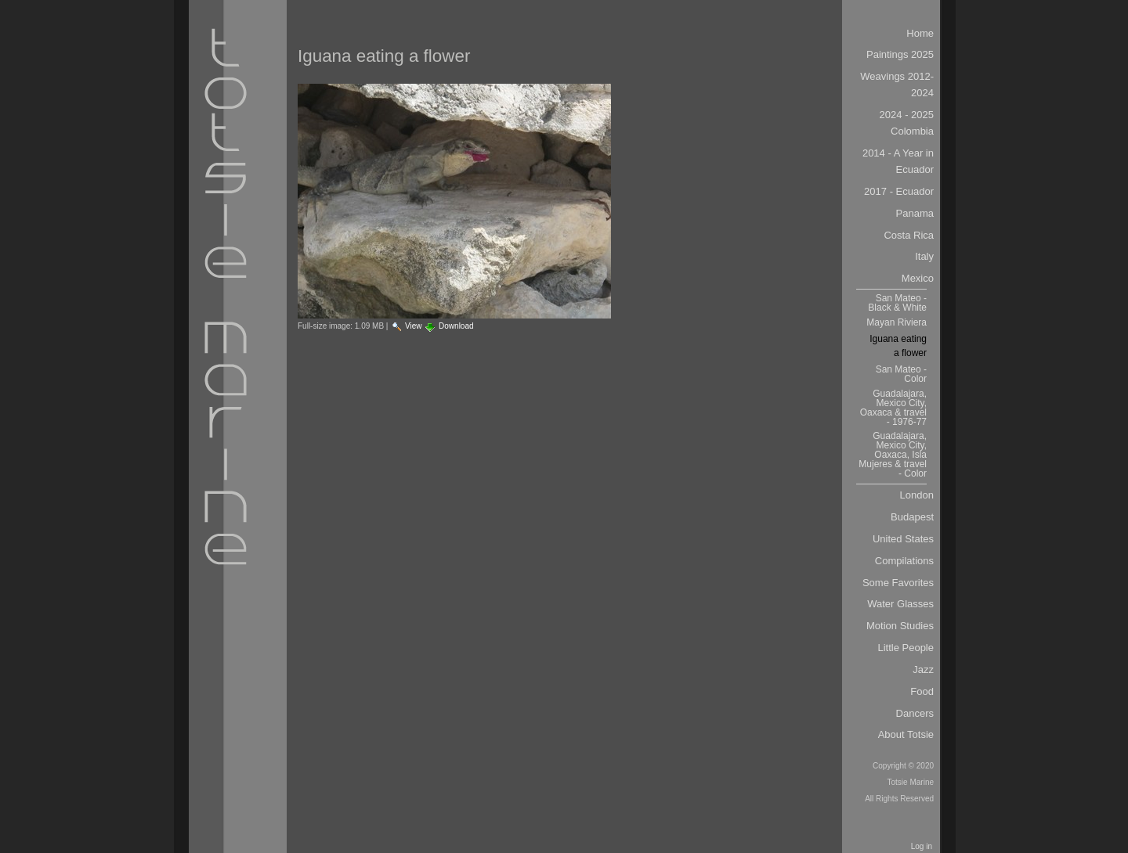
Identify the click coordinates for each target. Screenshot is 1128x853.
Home (920, 33)
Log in (921, 846)
